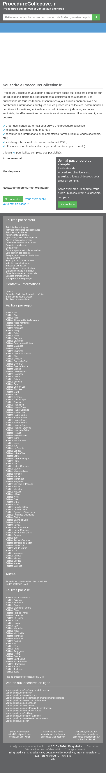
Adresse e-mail (12, 158)
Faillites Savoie (13, 525)
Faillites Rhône (13, 517)
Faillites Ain (11, 312)
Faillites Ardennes (14, 328)
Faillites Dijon (12, 610)
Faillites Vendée (13, 555)
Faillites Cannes (13, 605)
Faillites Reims (13, 654)
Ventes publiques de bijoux (19, 692)
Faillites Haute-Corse (16, 407)
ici (14, 152)
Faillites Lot (11, 463)
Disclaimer (92, 746)
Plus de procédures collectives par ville (25, 677)
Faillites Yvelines (14, 566)
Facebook (60, 737)
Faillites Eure (12, 384)
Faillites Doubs (13, 376)
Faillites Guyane (14, 402)
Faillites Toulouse (14, 669)
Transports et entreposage (18, 278)
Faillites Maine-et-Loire (17, 471)
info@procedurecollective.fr (27, 746)
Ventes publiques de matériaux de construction (29, 708)
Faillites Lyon (12, 625)
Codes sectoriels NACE (17, 584)
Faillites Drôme (13, 379)
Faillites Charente (14, 351)
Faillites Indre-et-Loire (16, 440)
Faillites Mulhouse (14, 638)
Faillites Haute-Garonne (17, 410)
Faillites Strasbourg (15, 664)
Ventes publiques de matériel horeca (23, 710)
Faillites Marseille (14, 628)
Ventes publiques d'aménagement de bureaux (28, 690)
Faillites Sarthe (13, 522)
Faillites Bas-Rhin (14, 341)
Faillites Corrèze (14, 358)
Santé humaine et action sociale (21, 273)
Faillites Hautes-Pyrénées (18, 428)
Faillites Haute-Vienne (16, 422)
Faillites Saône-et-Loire (17, 520)
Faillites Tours (12, 671)
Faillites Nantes (13, 641)
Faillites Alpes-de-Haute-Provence (22, 320)
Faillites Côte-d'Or (14, 364)
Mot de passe (11, 171)
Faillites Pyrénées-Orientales (20, 515)
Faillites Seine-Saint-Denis (19, 532)
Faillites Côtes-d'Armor (17, 366)
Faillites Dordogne (15, 374)
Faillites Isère (12, 443)
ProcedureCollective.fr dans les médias (25, 294)
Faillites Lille (12, 620)
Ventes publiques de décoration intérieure (26, 700)
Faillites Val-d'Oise (15, 545)
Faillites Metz (12, 631)
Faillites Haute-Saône (16, 417)
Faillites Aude (12, 335)
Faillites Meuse (13, 486)
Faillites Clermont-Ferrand (18, 608)
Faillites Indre (12, 438)
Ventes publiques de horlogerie (21, 703)
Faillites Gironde (14, 397)
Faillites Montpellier (15, 633)
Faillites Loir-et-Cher (16, 453)
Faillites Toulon (13, 666)
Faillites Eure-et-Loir (15, 387)
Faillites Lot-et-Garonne (17, 466)
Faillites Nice (12, 643)
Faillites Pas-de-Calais (17, 507)
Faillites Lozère (13, 468)
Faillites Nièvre (13, 494)
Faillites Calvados (14, 346)
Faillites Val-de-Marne (16, 548)
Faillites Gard (12, 392)
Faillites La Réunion (15, 448)
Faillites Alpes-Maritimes (17, 323)
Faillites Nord (12, 497)
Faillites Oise (12, 499)
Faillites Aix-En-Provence (18, 597)
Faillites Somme (13, 535)
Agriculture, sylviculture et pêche (22, 237)
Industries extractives (16, 265)
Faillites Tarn (12, 538)
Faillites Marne (13, 476)
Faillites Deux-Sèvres (16, 371)
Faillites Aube (12, 333)
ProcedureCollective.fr (29, 4)
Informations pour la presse (19, 296)
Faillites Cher (12, 356)
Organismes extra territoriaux (20, 271)
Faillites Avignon (14, 600)
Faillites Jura (12, 445)
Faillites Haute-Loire (15, 412)
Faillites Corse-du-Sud (17, 361)
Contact (9, 291)
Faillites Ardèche (14, 325)
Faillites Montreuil (14, 636)
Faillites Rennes (13, 656)
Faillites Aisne (12, 315)
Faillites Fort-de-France (17, 613)
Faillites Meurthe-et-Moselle (19, 484)
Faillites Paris (12, 504)
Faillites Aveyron (14, 338)
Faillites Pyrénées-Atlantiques (20, 512)
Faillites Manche (14, 474)
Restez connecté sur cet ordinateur (26, 187)
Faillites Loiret (12, 461)
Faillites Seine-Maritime (17, 530)
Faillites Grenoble (14, 615)
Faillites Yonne (13, 563)
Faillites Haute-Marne (16, 415)
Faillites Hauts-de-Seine (17, 430)
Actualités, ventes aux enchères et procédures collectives (85, 734)
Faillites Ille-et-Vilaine (16, 435)
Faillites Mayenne (14, 481)
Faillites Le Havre (14, 618)
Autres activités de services (19, 240)
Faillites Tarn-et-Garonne (18, 540)
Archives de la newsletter (18, 299)
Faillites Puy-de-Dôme (16, 509)
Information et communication (20, 268)
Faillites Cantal (13, 348)
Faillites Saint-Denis (15, 659)
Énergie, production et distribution (22, 255)
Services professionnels (17, 276)
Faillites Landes (13, 451)
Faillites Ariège (13, 330)
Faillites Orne (12, 502)
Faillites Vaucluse (14, 553)
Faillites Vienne (13, 558)
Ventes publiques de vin (17, 721)
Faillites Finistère (14, 389)
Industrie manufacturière (17, 263)
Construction (12, 248)
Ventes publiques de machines (21, 705)
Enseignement (13, 258)
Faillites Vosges (13, 561)
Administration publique (17, 235)
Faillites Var (11, 550)
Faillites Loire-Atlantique (17, 458)
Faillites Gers (12, 394)
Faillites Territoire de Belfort (19, 543)
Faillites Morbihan (14, 489)
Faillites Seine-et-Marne (17, 527)
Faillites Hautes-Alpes (16, 425)
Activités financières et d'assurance (23, 230)
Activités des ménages (17, 227)
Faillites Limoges (14, 623)
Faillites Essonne (14, 381)
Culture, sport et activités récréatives (23, 250)
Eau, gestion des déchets (18, 253)
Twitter (27, 737)
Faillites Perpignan (15, 651)
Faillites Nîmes (13, 646)
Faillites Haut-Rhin (15, 404)
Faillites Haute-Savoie (16, 420)
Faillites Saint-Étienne (16, 661)
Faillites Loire (12, 456)
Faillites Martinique (15, 479)
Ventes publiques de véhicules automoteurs (27, 718)
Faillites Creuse (13, 369)
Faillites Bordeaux (14, 602)
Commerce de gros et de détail (21, 242)
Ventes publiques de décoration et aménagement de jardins (35, 698)
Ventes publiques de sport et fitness (23, 716)
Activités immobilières (16, 232)
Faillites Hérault (13, 433)
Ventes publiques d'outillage (19, 713)
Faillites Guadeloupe (16, 399)
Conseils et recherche (16, 245)
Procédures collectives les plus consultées (26, 581)
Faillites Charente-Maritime (19, 353)
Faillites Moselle (13, 491)
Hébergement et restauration (20, 260)
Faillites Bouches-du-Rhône (19, 343)
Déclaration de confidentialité (42, 749)
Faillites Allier (12, 318)
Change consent (75, 749)
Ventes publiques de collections (21, 695)
